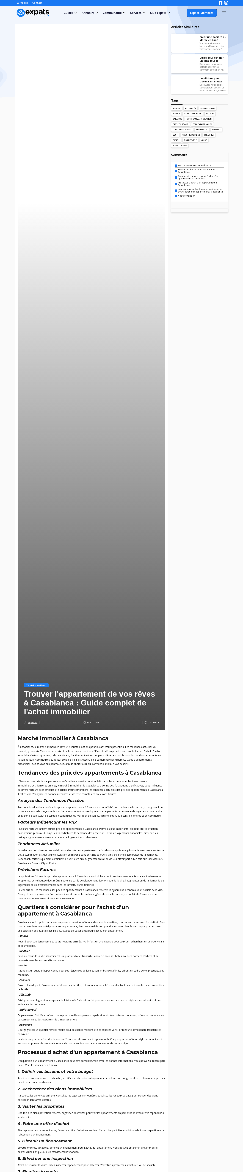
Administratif (207, 108)
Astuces (210, 113)
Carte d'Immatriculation (199, 119)
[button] (70, 12)
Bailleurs (177, 119)
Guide (204, 140)
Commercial (202, 129)
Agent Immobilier (192, 113)
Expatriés (209, 135)
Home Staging (180, 145)
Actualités (190, 108)
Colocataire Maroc (202, 124)
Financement (190, 140)
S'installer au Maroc (36, 685)
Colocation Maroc (182, 129)
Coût (175, 135)
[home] (32, 13)
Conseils (216, 129)
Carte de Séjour (180, 124)
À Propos (22, 2)
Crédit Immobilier (191, 135)
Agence (176, 113)
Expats (176, 140)
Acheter (177, 108)
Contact (37, 2)
